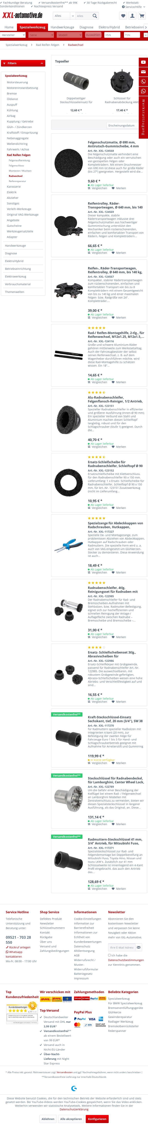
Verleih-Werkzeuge (19, 209)
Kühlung (12, 110)
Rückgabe (46, 937)
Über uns (46, 942)
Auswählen (93, 35)
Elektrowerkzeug (15, 276)
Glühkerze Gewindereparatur (120, 1014)
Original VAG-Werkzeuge (23, 214)
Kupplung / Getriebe (20, 121)
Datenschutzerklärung (74, 1109)
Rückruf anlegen (18, 947)
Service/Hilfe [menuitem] (132, 7)
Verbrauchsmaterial (18, 284)
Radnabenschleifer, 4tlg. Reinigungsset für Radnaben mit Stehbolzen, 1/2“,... (113, 590)
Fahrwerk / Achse (18, 149)
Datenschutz (82, 946)
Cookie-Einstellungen (87, 919)
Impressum (81, 978)
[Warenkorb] (142, 16)
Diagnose (11, 253)
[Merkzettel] (123, 16)
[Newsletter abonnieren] (138, 947)
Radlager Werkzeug (120, 1021)
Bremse (12, 93)
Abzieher (12, 198)
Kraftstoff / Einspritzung (22, 132)
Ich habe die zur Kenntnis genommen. (126, 960)
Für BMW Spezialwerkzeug (125, 1003)
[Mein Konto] (132, 16)
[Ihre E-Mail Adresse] (121, 947)
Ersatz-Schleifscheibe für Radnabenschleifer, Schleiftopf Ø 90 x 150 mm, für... (115, 464)
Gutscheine (14, 226)
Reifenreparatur (17, 181)
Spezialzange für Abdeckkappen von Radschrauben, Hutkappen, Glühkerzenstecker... (115, 525)
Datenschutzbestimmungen (126, 960)
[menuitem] (76, 16)
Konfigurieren (97, 1119)
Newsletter (47, 923)
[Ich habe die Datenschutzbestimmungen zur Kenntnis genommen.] (109, 955)
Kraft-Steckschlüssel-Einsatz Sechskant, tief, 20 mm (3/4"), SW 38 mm (115, 719)
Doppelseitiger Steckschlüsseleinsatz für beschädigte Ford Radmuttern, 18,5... (76, 100)
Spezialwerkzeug (16, 76)
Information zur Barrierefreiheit (84, 926)
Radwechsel (16, 176)
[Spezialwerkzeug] (32, 27)
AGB (76, 955)
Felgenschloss (16, 165)
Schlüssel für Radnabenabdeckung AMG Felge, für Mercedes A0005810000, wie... (122, 100)
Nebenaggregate (18, 138)
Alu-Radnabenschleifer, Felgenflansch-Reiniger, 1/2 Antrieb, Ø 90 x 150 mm (115, 399)
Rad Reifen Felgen (18, 155)
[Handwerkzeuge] (62, 27)
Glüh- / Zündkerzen (19, 127)
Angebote (13, 220)
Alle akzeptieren (71, 1119)
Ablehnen (48, 1119)
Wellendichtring (17, 144)
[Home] (9, 27)
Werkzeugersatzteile (20, 231)
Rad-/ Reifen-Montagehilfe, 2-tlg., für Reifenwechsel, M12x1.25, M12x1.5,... (116, 335)
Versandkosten (65, 1072)
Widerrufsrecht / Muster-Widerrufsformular (86, 964)
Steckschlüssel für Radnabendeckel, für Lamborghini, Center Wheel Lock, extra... (116, 780)
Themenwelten (14, 292)
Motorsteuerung (17, 82)
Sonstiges (13, 203)
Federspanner (117, 1031)
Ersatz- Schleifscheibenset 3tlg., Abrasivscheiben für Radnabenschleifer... (112, 654)
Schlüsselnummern (52, 928)
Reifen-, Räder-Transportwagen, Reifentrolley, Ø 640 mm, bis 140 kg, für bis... (115, 270)
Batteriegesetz (83, 974)
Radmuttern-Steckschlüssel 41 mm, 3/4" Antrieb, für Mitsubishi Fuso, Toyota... (115, 841)
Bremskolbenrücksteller (123, 1026)
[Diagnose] (86, 27)
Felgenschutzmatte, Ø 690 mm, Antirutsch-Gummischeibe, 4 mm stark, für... (113, 144)
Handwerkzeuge (15, 245)
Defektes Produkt (51, 919)
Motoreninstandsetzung (22, 88)
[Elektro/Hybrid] (109, 27)
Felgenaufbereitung (19, 160)
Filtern (9, 63)
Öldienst (12, 99)
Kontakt (45, 932)
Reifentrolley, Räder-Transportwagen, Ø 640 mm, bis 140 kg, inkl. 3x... (115, 205)
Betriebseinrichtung (18, 269)
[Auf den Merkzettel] (119, 188)
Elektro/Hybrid (14, 261)
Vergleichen (97, 188)
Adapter (12, 237)
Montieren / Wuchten (20, 170)
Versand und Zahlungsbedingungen (54, 949)
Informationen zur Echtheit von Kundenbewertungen (88, 937)
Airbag (11, 116)
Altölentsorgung (84, 951)
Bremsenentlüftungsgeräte (125, 1008)
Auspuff (12, 104)
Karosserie (14, 186)
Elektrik (11, 192)
